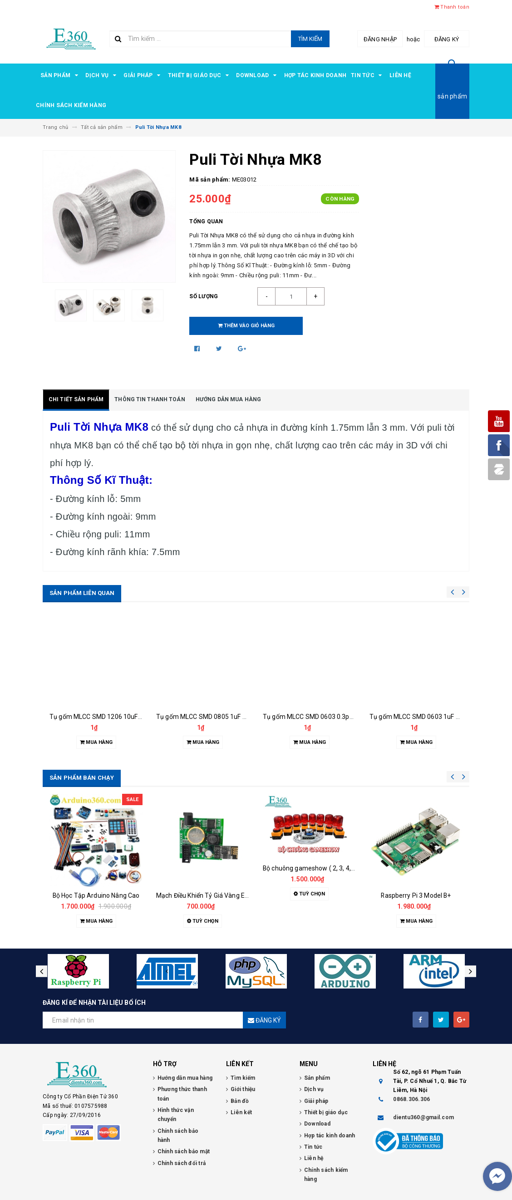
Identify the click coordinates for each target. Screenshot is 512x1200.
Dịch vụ (102, 75)
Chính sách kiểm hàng (71, 105)
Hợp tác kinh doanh (315, 75)
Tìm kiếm (310, 38)
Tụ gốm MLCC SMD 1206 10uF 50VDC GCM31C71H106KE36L (137, 716)
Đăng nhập (380, 39)
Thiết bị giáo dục (200, 75)
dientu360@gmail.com (423, 1117)
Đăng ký (446, 39)
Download (257, 75)
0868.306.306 (411, 1099)
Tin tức (368, 75)
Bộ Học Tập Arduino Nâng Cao (96, 895)
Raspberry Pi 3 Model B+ (416, 895)
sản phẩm (452, 96)
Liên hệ (400, 75)
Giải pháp (143, 75)
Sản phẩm (60, 75)
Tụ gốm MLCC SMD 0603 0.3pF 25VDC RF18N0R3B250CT (345, 716)
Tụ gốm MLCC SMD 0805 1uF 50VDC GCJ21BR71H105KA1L (242, 716)
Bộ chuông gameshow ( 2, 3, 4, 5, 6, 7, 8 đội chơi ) (333, 868)
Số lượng (203, 296)
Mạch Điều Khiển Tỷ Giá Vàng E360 (206, 895)
